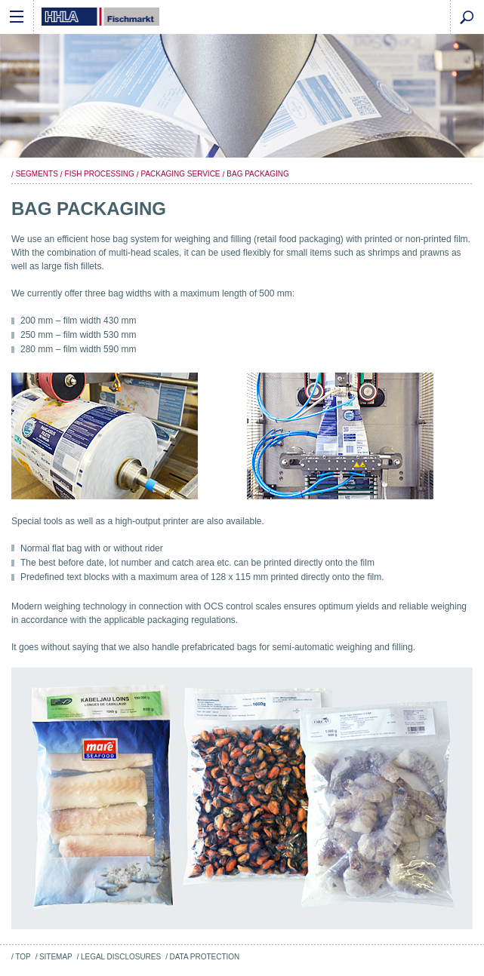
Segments (37, 174)
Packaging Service (180, 174)
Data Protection (204, 957)
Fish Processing (99, 174)
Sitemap (55, 957)
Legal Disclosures (121, 957)
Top (22, 957)
